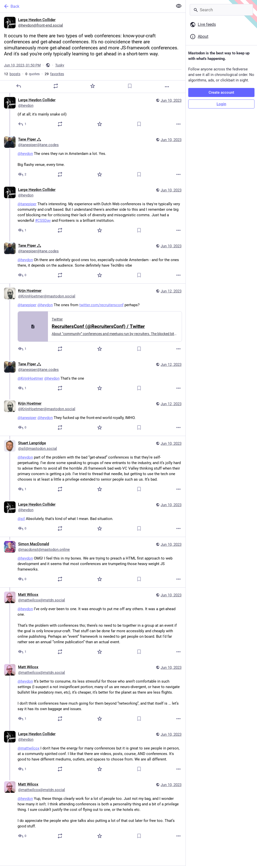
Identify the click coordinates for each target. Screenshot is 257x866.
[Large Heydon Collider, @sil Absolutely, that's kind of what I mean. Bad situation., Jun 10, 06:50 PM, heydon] (92, 517)
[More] (167, 87)
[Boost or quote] (56, 86)
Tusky (59, 65)
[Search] (221, 10)
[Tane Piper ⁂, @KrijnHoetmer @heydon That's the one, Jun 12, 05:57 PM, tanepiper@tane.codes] (92, 376)
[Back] (86, 6)
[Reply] (19, 86)
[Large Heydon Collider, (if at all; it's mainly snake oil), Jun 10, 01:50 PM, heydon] (92, 112)
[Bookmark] (130, 86)
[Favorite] (93, 86)
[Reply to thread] (22, 124)
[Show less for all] (178, 6)
